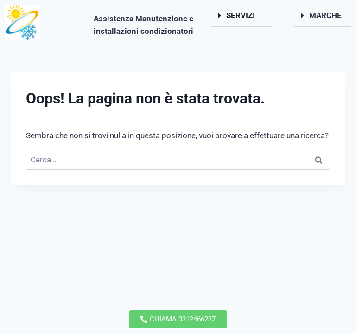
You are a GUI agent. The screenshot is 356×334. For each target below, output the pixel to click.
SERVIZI (240, 15)
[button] (241, 16)
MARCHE (325, 15)
